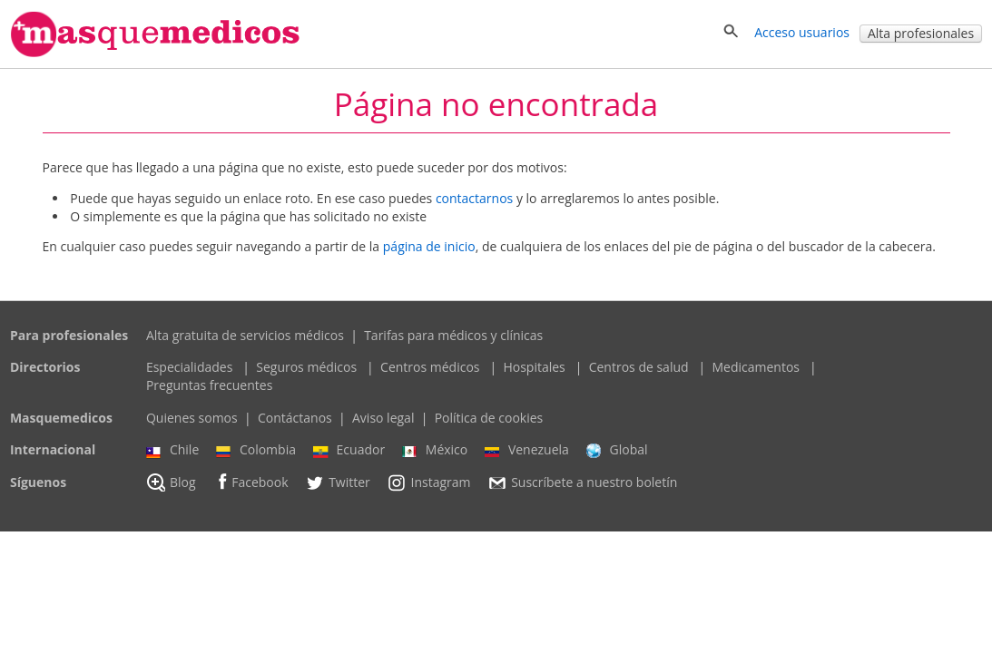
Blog (171, 482)
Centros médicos (429, 366)
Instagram (428, 482)
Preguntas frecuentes (209, 385)
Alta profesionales (921, 33)
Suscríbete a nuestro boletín (582, 482)
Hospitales (534, 366)
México (434, 450)
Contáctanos (295, 417)
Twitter (337, 482)
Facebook (250, 482)
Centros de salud (639, 366)
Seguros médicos (306, 366)
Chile (172, 450)
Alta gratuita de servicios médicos (245, 335)
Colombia (256, 450)
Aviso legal (383, 417)
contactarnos (474, 198)
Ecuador (349, 450)
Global (617, 450)
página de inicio (429, 246)
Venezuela (527, 450)
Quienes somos (192, 417)
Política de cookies (489, 417)
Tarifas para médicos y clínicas (453, 335)
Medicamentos (756, 366)
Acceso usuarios (802, 32)
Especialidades (189, 366)
